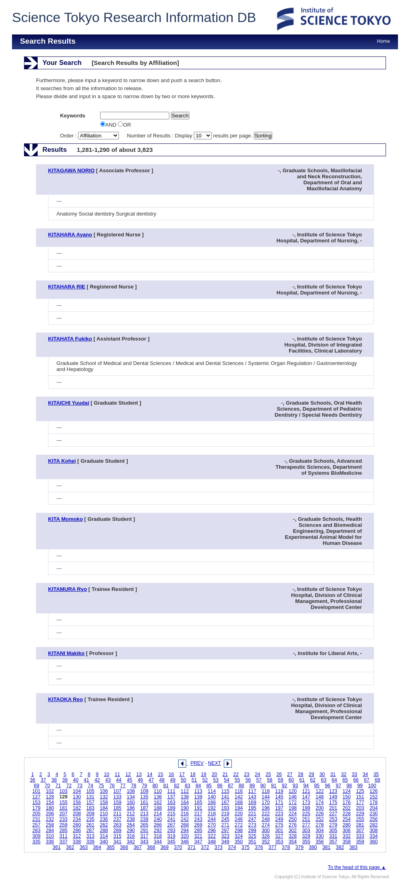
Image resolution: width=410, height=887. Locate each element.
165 (198, 802)
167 (225, 802)
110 (158, 791)
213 (144, 813)
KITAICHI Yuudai (68, 403)
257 (36, 825)
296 (212, 830)
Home (383, 41)
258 (50, 825)
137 (171, 797)
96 (327, 785)
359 (360, 842)
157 (90, 802)
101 (36, 791)
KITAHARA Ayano (70, 235)
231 (36, 819)
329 (306, 836)
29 (311, 774)
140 (212, 797)
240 (158, 819)
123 (333, 791)
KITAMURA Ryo (67, 589)
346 (185, 842)
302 (293, 830)
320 (185, 836)
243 (198, 819)
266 (158, 825)
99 (360, 785)
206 (50, 813)
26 (279, 774)
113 (198, 791)
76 (112, 785)
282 (374, 825)
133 (117, 797)
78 (134, 785)
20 (214, 774)
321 (198, 836)
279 (333, 825)
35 (376, 774)
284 (50, 830)
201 (333, 808)
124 (347, 791)
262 (104, 825)
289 (117, 830)
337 (63, 842)
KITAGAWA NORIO (71, 170)
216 (185, 813)
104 (77, 791)
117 (252, 791)
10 (106, 774)
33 (355, 774)
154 (50, 802)
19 (204, 774)
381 (326, 847)
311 (63, 836)
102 (50, 791)
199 (306, 808)
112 (185, 791)
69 (37, 785)
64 (334, 780)
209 (90, 813)
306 (347, 830)
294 (185, 830)
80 (155, 785)
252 (320, 819)
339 (90, 842)
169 (252, 802)
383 (353, 847)
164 (185, 802)
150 (347, 797)
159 (117, 802)
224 (293, 813)
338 (77, 842)
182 (77, 808)
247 (252, 819)
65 (345, 780)
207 (63, 813)
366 (124, 847)
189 (171, 808)
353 (279, 842)
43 (108, 780)
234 (77, 819)
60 (291, 780)
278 (320, 825)
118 (265, 791)
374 (232, 847)
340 (104, 842)
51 (194, 780)
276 (293, 825)
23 (246, 774)
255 (360, 819)
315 (117, 836)
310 (50, 836)
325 (252, 836)
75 (101, 785)
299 (252, 830)
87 (230, 785)
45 (130, 780)
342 (131, 842)
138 (185, 797)
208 (77, 813)
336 (50, 842)
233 (63, 819)
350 (239, 842)
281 (360, 825)
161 (144, 802)
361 (56, 847)
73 (79, 785)
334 (374, 836)
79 (144, 785)
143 (252, 797)
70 (47, 785)
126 (374, 791)
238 (131, 819)
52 (205, 780)
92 (284, 785)
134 (131, 797)
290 (131, 830)
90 (263, 785)
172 (293, 802)
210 (104, 813)
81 (166, 785)
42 (97, 780)
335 (36, 842)
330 (320, 836)
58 (270, 780)
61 (302, 780)
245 (225, 819)
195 (252, 808)
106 (104, 791)
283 (36, 830)
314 (104, 836)
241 (171, 819)
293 (171, 830)
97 (338, 785)
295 (198, 830)
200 (320, 808)
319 (171, 836)
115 (225, 791)
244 (212, 819)
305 (333, 830)
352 (265, 842)
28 (300, 774)
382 (340, 847)
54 (226, 780)
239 (144, 819)
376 (259, 847)
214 (158, 813)
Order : (90, 136)
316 (131, 836)
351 (252, 842)
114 (212, 791)
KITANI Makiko (66, 653)
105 (90, 791)
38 (54, 780)
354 (293, 842)
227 (333, 813)
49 (172, 780)
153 (36, 802)
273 (252, 825)
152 (374, 797)
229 (360, 813)
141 (225, 797)
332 (347, 836)
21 (225, 774)
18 (193, 774)
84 (198, 785)
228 (347, 813)
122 (320, 791)
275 (279, 825)
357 (333, 842)
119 (279, 791)
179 (36, 808)
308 (374, 830)
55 (237, 780)
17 (182, 774)
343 (144, 842)
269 (198, 825)
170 (265, 802)
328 (293, 836)
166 (212, 802)
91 (274, 785)
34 (365, 774)
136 (158, 797)
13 (139, 774)
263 (117, 825)
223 (279, 813)
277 (306, 825)
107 (117, 791)
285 (63, 830)
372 (205, 847)
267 (171, 825)
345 (171, 842)
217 (198, 813)
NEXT (214, 763)
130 (77, 797)
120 (293, 791)
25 (268, 774)
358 (347, 842)
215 (171, 813)
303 (306, 830)
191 (198, 808)
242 (185, 819)
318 (158, 836)
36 (32, 780)
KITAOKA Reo (65, 699)
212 (131, 813)
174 (320, 802)
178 (374, 802)
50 (183, 780)
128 (50, 797)
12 (128, 774)
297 (225, 830)
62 (313, 780)
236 (104, 819)
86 (220, 785)
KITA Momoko (65, 519)
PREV (197, 763)
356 (320, 842)
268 (185, 825)
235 (90, 819)
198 (293, 808)
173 (306, 802)
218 (212, 813)
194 (239, 808)
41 (86, 780)
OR (124, 125)
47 (151, 780)
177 (360, 802)
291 (144, 830)
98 (349, 785)
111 (171, 791)
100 (372, 785)
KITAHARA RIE (66, 287)
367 (137, 847)
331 (333, 836)
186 (131, 808)
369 (165, 847)
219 (225, 813)
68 (377, 780)
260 (77, 825)
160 (131, 802)
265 (144, 825)
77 (123, 785)
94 (306, 785)
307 (360, 830)
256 (374, 819)
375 (245, 847)
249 (279, 819)
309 (36, 836)
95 (317, 785)
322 (212, 836)
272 (239, 825)
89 (252, 785)
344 (158, 842)
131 (90, 797)
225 (306, 813)
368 (151, 847)
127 (36, 797)
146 (293, 797)
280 (347, 825)
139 (198, 797)
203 (360, 808)
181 (63, 808)
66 (356, 780)
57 (259, 780)
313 (90, 836)
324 (239, 836)
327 (279, 836)
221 (252, 813)
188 (158, 808)
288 (104, 830)
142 (239, 797)
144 (265, 797)
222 (265, 813)
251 (306, 819)
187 (144, 808)
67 (367, 780)
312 (77, 836)
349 (225, 842)
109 (144, 791)
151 (360, 797)
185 (117, 808)
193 (225, 808)
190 (185, 808)
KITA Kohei (62, 461)
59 (280, 780)
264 (131, 825)
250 (293, 819)
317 (144, 836)
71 (58, 785)
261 (90, 825)
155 (63, 802)
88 (241, 785)
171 (279, 802)
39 (65, 780)
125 (360, 791)
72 (69, 785)
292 (158, 830)
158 (104, 802)
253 (333, 819)
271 (225, 825)
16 (171, 774)
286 (77, 830)
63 (323, 780)
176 (347, 802)
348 (212, 842)
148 (320, 797)
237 (117, 819)
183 (90, 808)
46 (140, 780)
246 (239, 819)
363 (84, 847)
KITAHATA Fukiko (70, 339)
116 (239, 791)
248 (265, 819)
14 (150, 774)
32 (344, 774)
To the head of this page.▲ (357, 867)
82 (177, 785)
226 (320, 813)
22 (236, 774)
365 (111, 847)
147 (306, 797)
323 (225, 836)
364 (97, 847)
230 (374, 813)
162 (158, 802)
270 (212, 825)
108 (131, 791)
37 (43, 780)
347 (198, 842)
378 (286, 847)
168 (239, 802)
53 (216, 780)
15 (160, 774)
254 (347, 819)
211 (117, 813)
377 (272, 847)
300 (265, 830)
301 (279, 830)
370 (178, 847)
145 (279, 797)
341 (117, 842)
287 (90, 830)
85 (209, 785)
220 (239, 813)
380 (313, 847)
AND (109, 125)
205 (36, 813)
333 (360, 836)
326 (265, 836)
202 (347, 808)
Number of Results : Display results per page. (190, 136)
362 (70, 847)
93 (295, 785)
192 (212, 808)
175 (333, 802)
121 (306, 791)
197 (279, 808)
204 (374, 808)
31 (333, 774)
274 (265, 825)
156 (77, 802)
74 (90, 785)
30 (322, 774)
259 (63, 825)
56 (248, 780)
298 (239, 830)
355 (306, 842)
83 (187, 785)
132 (104, 797)
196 (265, 808)
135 (144, 797)
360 (374, 842)
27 (290, 774)
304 (320, 830)
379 (299, 847)
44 (119, 780)
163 (171, 802)
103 (63, 791)
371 (191, 847)
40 (75, 780)
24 (257, 774)
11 (117, 774)
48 (162, 780)
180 (50, 808)
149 (333, 797)
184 (104, 808)
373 (219, 847)
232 (50, 819)
